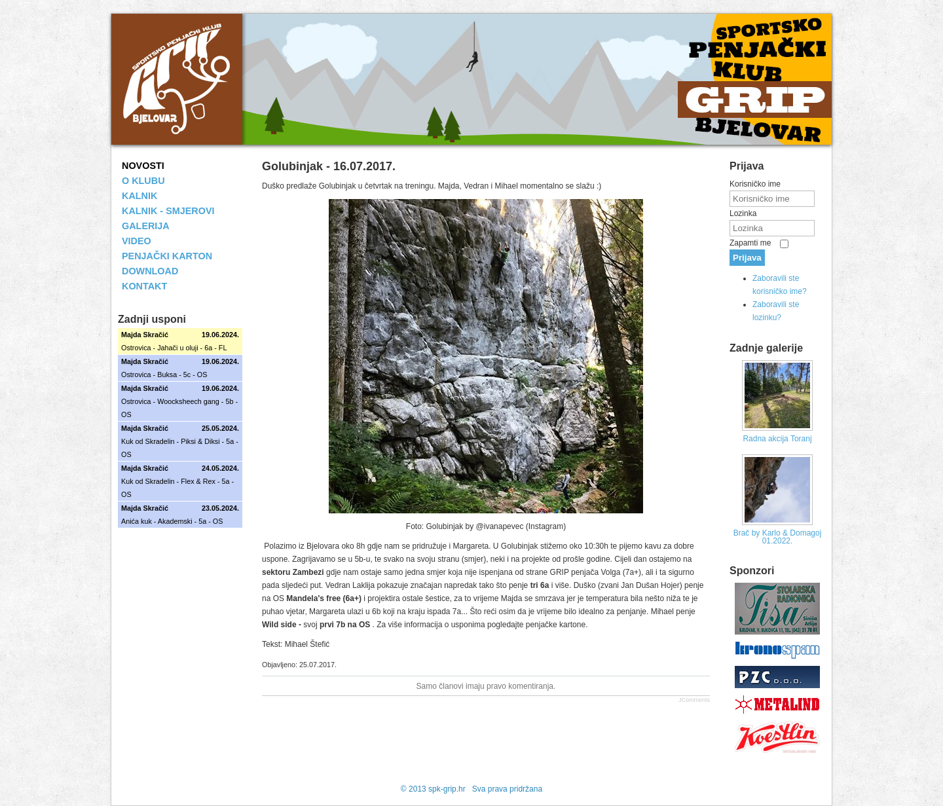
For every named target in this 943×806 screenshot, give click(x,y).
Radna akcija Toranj (777, 438)
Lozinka (743, 213)
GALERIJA (146, 226)
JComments (694, 700)
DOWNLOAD (150, 271)
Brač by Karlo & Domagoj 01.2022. (777, 536)
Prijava (747, 258)
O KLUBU (143, 180)
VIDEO (136, 241)
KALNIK (139, 196)
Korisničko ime (755, 184)
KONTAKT (144, 286)
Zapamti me (750, 242)
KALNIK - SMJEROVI (168, 211)
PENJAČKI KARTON (167, 256)
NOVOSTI (143, 165)
